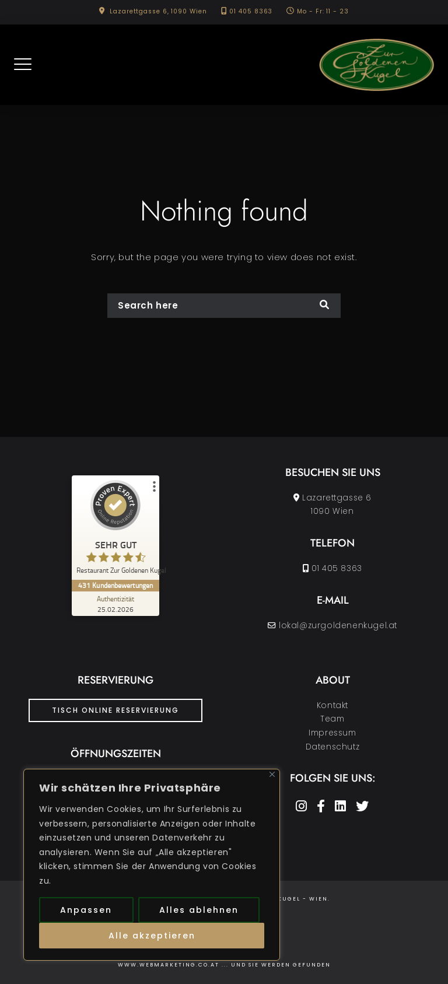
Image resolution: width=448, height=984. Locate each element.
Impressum (332, 732)
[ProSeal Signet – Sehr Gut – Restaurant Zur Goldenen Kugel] (115, 530)
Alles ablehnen (199, 910)
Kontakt (332, 705)
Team (332, 718)
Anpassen (86, 910)
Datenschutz (333, 746)
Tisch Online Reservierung (115, 710)
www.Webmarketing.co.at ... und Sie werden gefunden (224, 964)
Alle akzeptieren (151, 935)
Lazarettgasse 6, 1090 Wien (158, 11)
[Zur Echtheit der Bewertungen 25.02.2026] (115, 603)
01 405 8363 (250, 11)
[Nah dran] (272, 774)
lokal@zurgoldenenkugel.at (338, 625)
